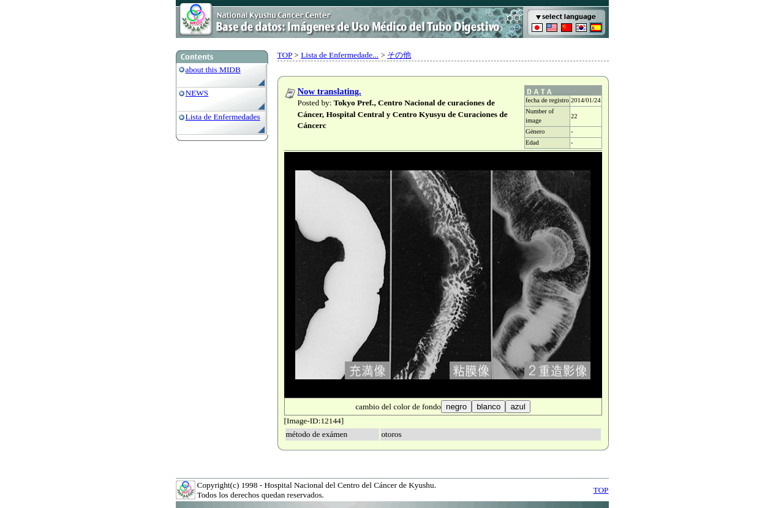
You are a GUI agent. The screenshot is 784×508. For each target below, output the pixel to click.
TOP (284, 54)
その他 (399, 54)
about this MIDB (213, 69)
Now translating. (329, 91)
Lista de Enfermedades (223, 116)
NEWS (197, 92)
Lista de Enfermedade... (340, 54)
